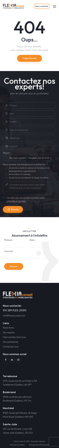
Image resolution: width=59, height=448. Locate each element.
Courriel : (9, 251)
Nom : (33, 239)
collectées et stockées (16, 201)
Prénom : (8, 239)
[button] (54, 6)
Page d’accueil (29, 58)
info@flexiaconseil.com (14, 315)
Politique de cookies (17, 445)
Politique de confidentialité (39, 445)
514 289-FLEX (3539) (14, 310)
